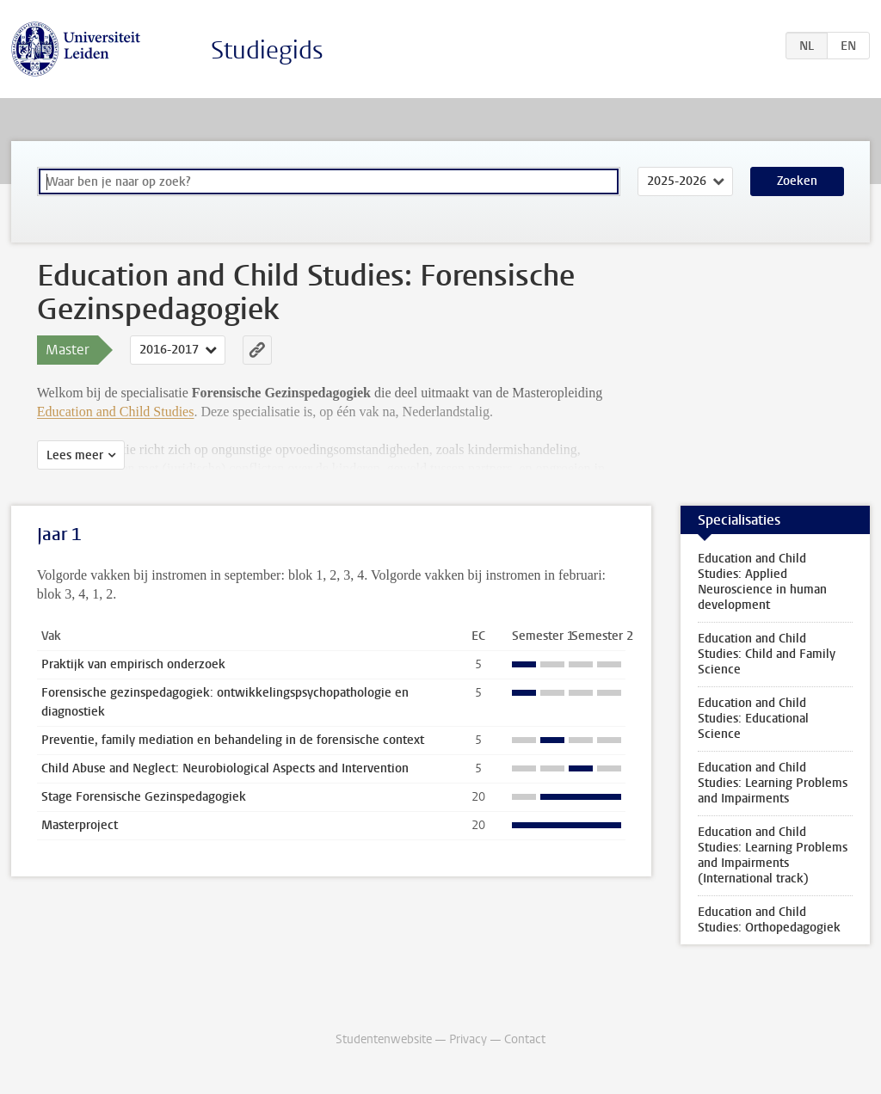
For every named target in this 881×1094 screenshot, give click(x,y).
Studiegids (267, 50)
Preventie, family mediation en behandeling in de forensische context (232, 740)
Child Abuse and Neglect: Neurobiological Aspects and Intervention (225, 768)
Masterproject (79, 825)
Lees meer (74, 455)
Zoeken (797, 181)
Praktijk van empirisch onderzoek (133, 664)
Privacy (468, 1039)
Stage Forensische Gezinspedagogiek (143, 797)
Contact (524, 1039)
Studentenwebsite (384, 1039)
